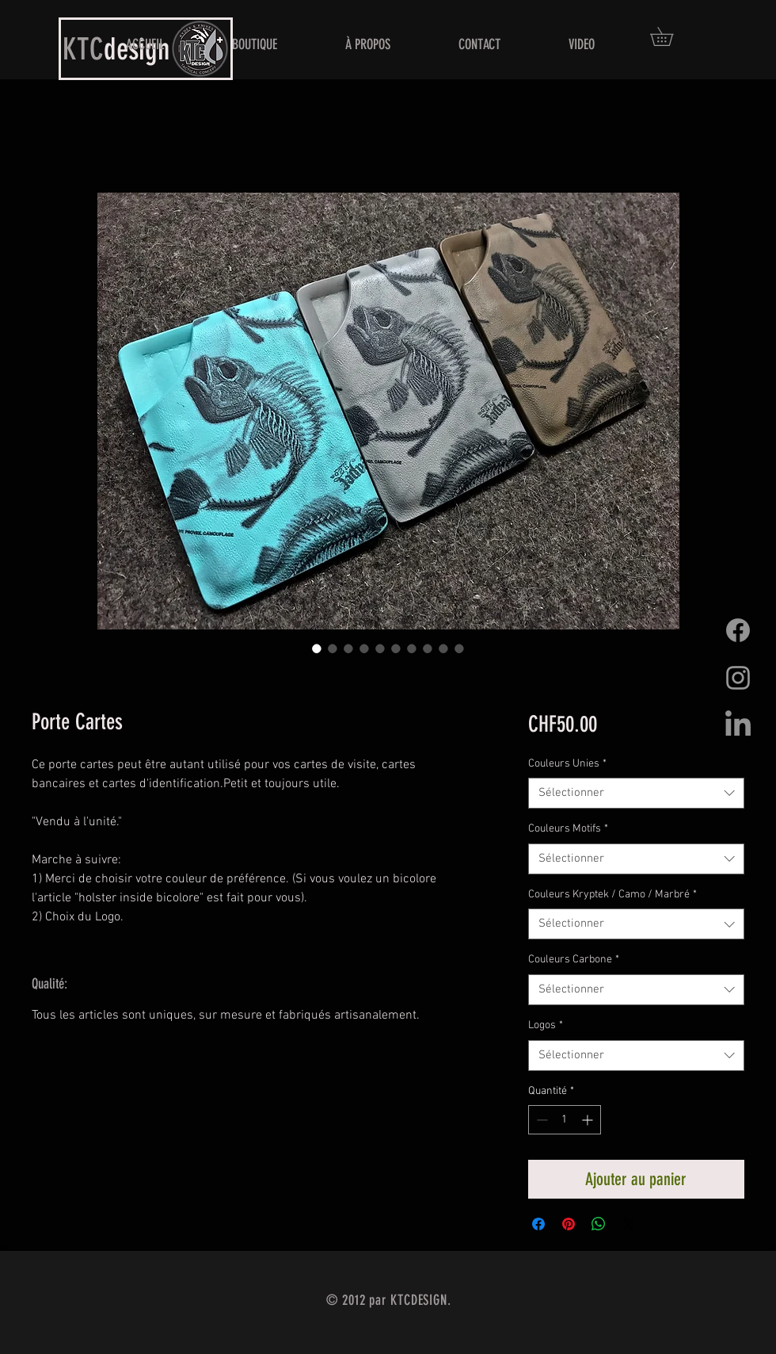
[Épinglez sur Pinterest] (568, 1224)
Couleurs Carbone (573, 959)
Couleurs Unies (567, 764)
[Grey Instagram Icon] (738, 678)
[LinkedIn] (738, 725)
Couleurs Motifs (568, 829)
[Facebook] (738, 630)
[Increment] (589, 1120)
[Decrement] (540, 1120)
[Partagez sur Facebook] (538, 1224)
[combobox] (636, 793)
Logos (545, 1025)
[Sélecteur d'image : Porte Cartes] (317, 648)
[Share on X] (628, 1224)
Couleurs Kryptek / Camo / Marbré (612, 894)
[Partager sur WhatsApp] (598, 1224)
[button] (670, 36)
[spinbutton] (564, 1120)
